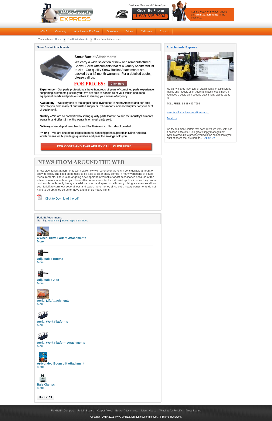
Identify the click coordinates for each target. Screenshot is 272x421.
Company (60, 31)
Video (129, 31)
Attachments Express (182, 47)
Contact (164, 31)
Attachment (54, 220)
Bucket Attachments (126, 410)
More (40, 241)
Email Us (172, 118)
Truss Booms (193, 410)
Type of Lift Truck (79, 220)
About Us (209, 138)
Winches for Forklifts (171, 410)
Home (58, 39)
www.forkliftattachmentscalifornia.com (188, 112)
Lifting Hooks (148, 410)
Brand (64, 220)
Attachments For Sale (86, 31)
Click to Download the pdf (62, 198)
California (146, 31)
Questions (112, 31)
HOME (43, 31)
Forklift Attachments (78, 39)
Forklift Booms (86, 410)
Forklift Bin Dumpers (62, 410)
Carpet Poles (104, 410)
